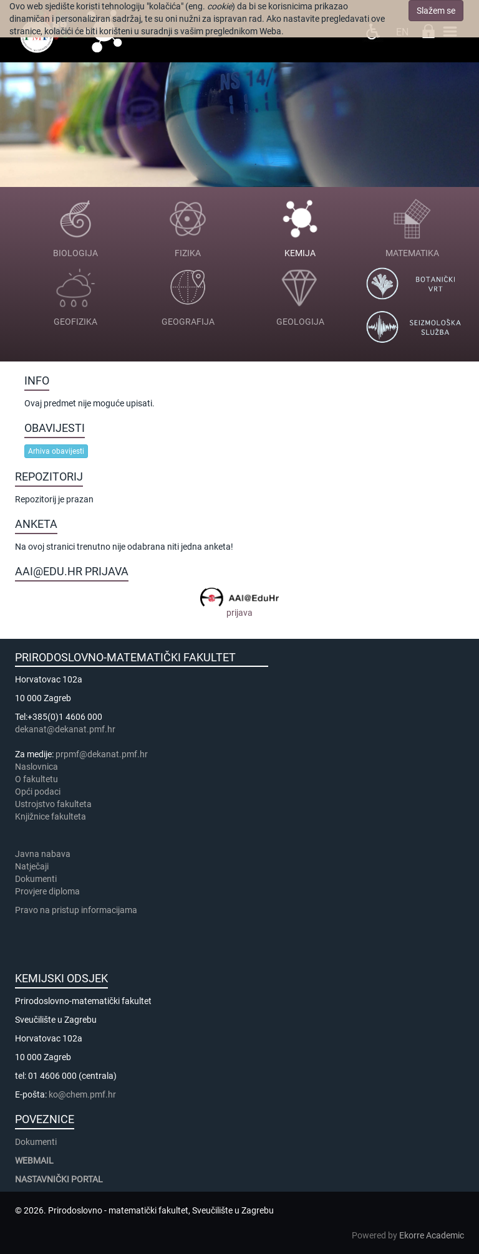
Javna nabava (42, 854)
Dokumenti (36, 879)
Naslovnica (36, 767)
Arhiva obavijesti (56, 451)
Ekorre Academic (431, 1235)
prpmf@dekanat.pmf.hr (102, 754)
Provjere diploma (47, 891)
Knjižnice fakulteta (50, 816)
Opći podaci (37, 792)
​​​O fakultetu (36, 779)
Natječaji (32, 866)
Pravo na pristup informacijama (78, 910)
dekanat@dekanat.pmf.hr (65, 729)
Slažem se (436, 11)
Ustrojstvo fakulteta (53, 804)
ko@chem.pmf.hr (82, 1094)
